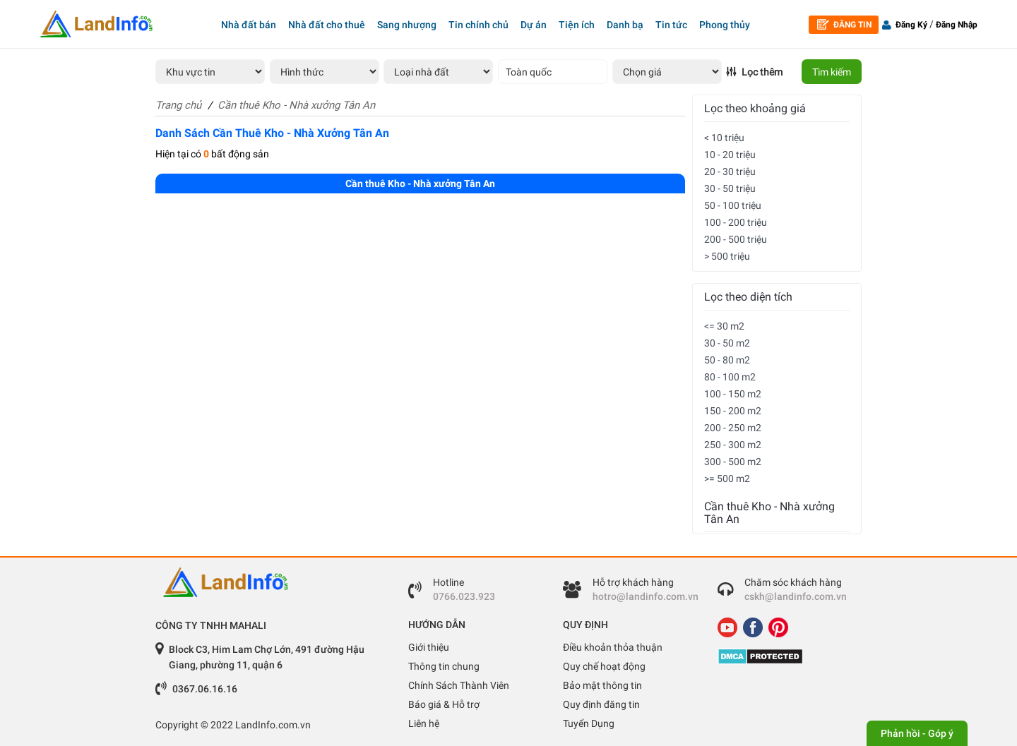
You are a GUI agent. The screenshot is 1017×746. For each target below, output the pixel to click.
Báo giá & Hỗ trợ (444, 704)
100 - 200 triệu (735, 222)
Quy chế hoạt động (604, 666)
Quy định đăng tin (601, 704)
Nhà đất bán (248, 24)
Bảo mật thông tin (602, 685)
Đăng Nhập (956, 25)
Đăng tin (844, 24)
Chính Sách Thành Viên (458, 685)
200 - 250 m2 (732, 427)
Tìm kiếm (831, 72)
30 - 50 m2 (727, 343)
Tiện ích (577, 24)
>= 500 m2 (727, 478)
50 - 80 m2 (727, 360)
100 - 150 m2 (732, 393)
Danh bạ (625, 24)
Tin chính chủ (478, 24)
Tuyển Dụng (588, 723)
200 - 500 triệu (735, 239)
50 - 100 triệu (732, 205)
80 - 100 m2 (730, 377)
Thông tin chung (444, 666)
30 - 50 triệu (730, 188)
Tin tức (671, 24)
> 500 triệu (727, 256)
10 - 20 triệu (730, 154)
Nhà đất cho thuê (326, 24)
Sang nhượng (406, 24)
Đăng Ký (911, 25)
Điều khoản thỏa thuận (612, 647)
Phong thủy (724, 24)
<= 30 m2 (724, 326)
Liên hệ (423, 723)
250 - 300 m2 (732, 444)
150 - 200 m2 (732, 410)
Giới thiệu (428, 647)
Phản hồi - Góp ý (917, 733)
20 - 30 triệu (730, 171)
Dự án (534, 24)
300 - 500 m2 (732, 461)
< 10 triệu (724, 137)
